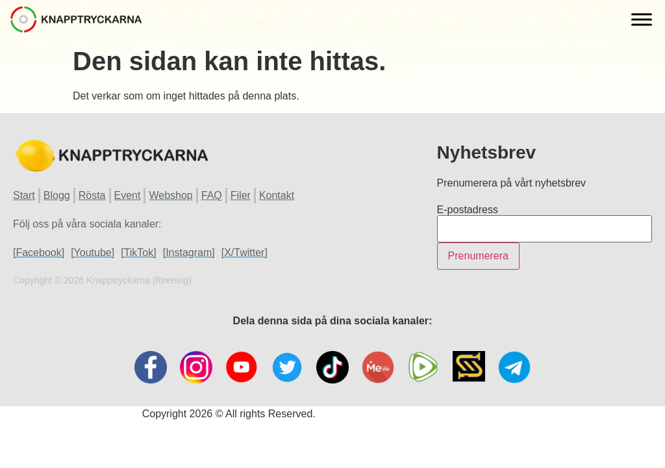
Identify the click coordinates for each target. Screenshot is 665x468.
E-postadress (467, 210)
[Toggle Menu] (641, 19)
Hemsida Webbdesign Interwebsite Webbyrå (420, 413)
